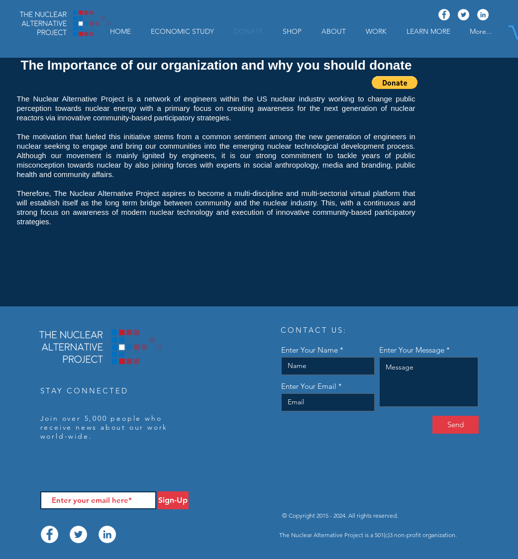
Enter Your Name (309, 350)
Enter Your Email (308, 386)
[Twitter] (463, 14)
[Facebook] (444, 14)
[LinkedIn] (483, 14)
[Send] (455, 425)
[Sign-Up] (173, 500)
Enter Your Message (411, 350)
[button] (428, 31)
